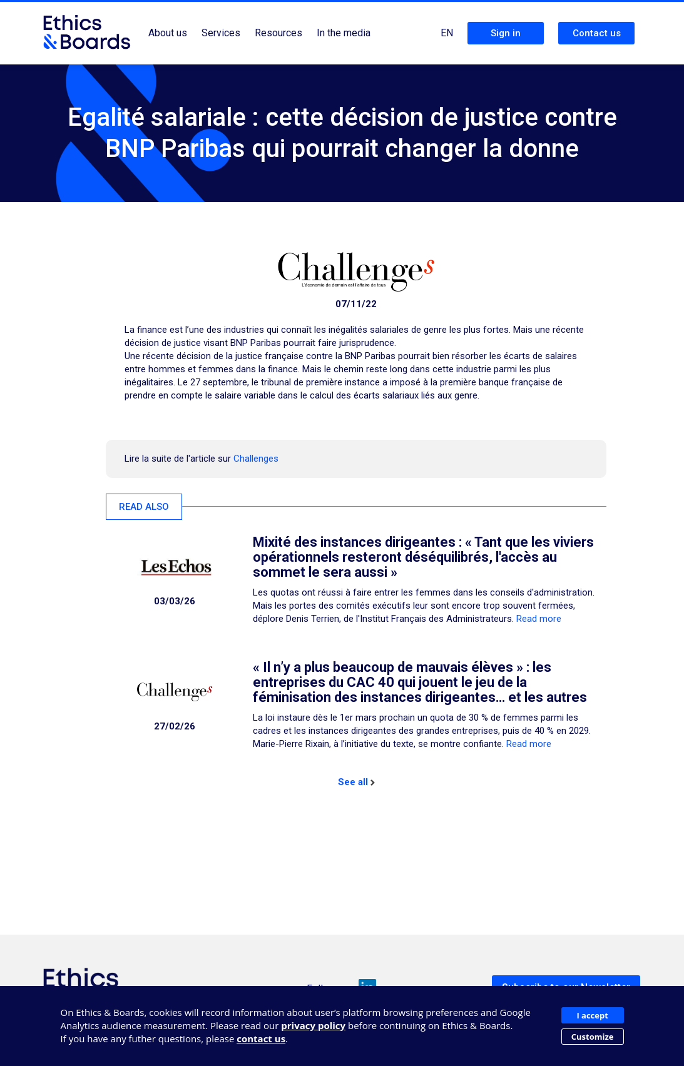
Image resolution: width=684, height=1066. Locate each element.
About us (167, 33)
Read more (538, 618)
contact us (261, 1038)
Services (221, 33)
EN (447, 33)
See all (356, 782)
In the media (343, 33)
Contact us (597, 33)
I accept (592, 1015)
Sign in (506, 33)
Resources (278, 33)
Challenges (255, 458)
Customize (592, 1036)
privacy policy (313, 1025)
